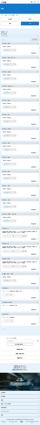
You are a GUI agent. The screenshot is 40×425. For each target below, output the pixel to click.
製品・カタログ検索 (10, 15)
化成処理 (10, 19)
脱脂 (10, 23)
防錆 (30, 23)
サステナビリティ (5, 411)
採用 (2, 415)
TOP (2, 15)
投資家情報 (3, 407)
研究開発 (3, 396)
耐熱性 (30, 19)
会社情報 (3, 392)
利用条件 (21, 422)
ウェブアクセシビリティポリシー (32, 422)
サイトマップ (3, 422)
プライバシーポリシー (13, 422)
